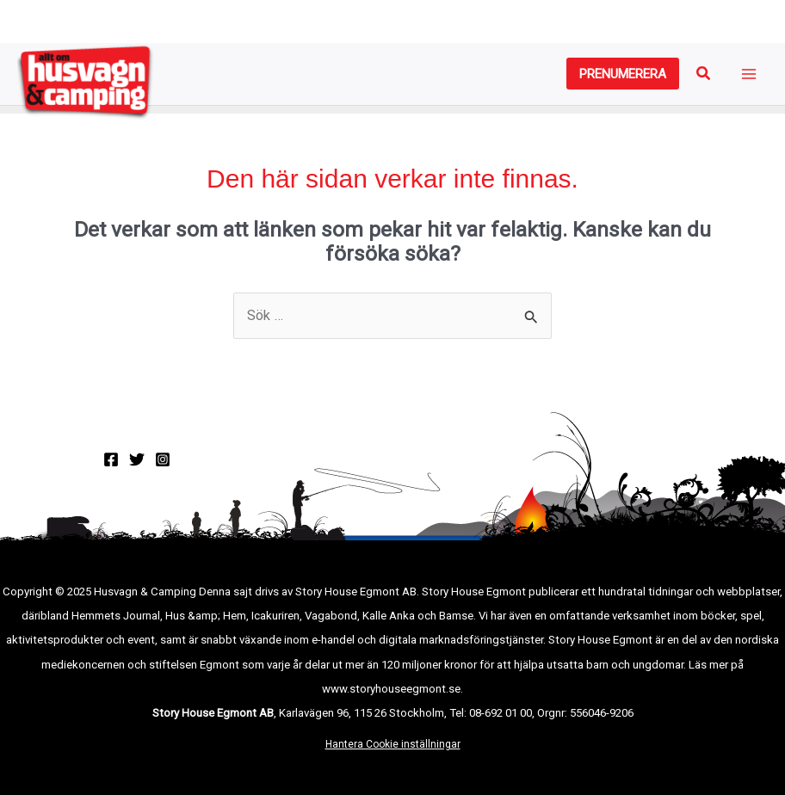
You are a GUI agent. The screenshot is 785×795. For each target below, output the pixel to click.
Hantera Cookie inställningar (392, 744)
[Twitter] (137, 459)
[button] (622, 73)
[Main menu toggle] (748, 74)
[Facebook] (111, 459)
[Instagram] (162, 459)
